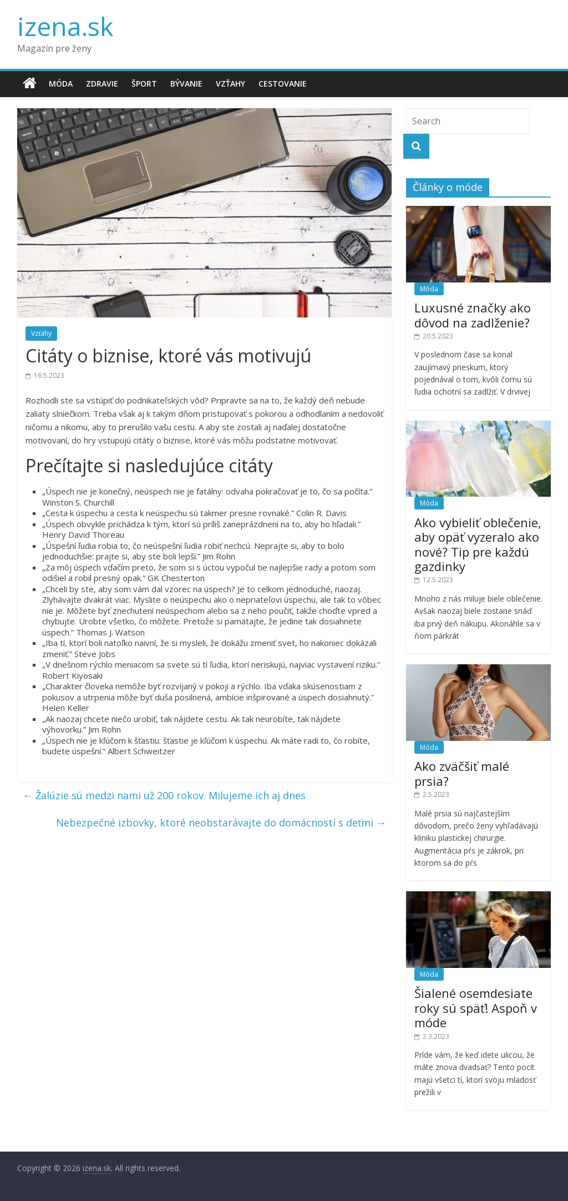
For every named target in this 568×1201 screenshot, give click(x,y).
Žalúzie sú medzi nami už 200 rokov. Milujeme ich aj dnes (164, 795)
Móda (61, 83)
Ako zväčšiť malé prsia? (461, 773)
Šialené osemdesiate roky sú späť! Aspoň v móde (475, 1008)
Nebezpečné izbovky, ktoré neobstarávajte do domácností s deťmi (221, 822)
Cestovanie (282, 83)
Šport (144, 83)
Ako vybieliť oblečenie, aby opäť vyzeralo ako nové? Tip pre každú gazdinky (477, 544)
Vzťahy (230, 83)
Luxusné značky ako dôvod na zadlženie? (472, 314)
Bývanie (186, 83)
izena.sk (65, 26)
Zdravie (102, 83)
